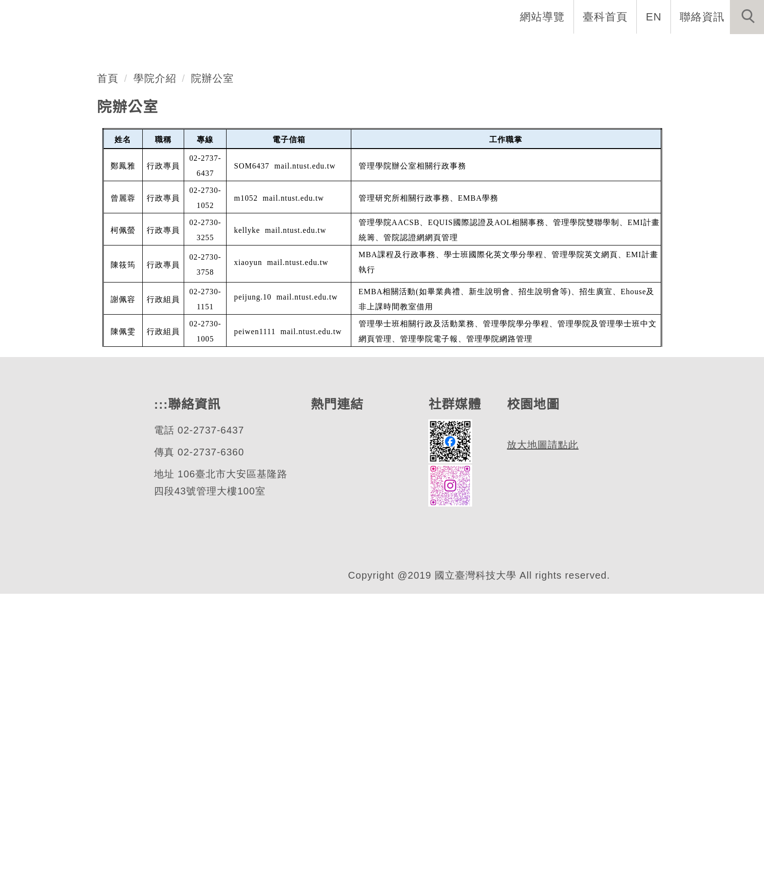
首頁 (107, 358)
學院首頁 (86, 48)
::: (160, 685)
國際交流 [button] (669, 48)
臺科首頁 (606, 16)
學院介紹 (155, 358)
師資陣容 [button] (308, 48)
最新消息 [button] (732, 48)
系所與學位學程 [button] (229, 48)
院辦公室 (212, 358)
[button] (747, 17)
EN (654, 16)
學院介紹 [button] (150, 48)
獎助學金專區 (446, 48)
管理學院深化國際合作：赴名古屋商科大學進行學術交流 (299, 237)
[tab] (386, 285)
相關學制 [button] (372, 48)
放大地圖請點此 (542, 769)
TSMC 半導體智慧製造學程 (563, 48)
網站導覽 (543, 16)
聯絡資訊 (702, 16)
